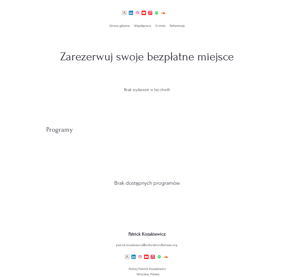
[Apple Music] (150, 13)
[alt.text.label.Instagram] (137, 13)
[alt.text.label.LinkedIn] (131, 13)
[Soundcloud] (163, 13)
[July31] (124, 13)
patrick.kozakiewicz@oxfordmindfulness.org (146, 245)
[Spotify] (156, 13)
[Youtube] (144, 13)
